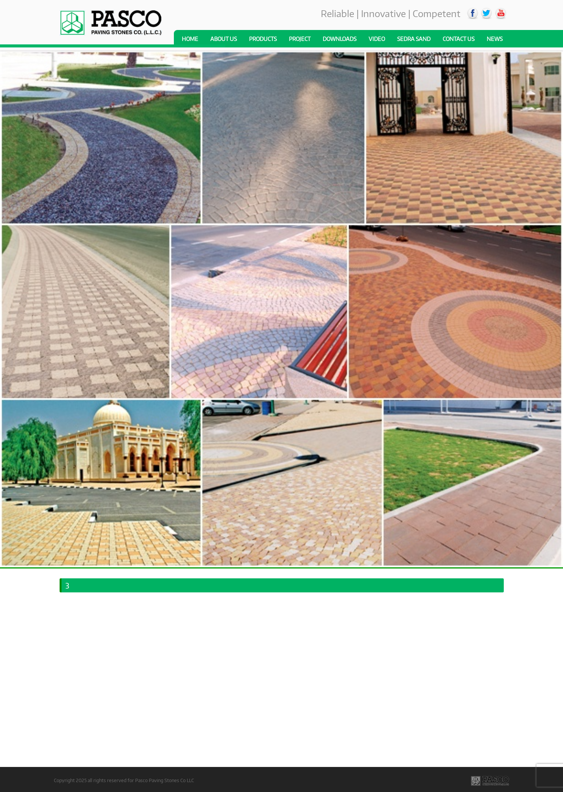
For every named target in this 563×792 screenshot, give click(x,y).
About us (223, 39)
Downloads (339, 39)
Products (263, 39)
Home (190, 39)
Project (300, 39)
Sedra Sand (414, 39)
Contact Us (459, 39)
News (495, 39)
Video (377, 39)
